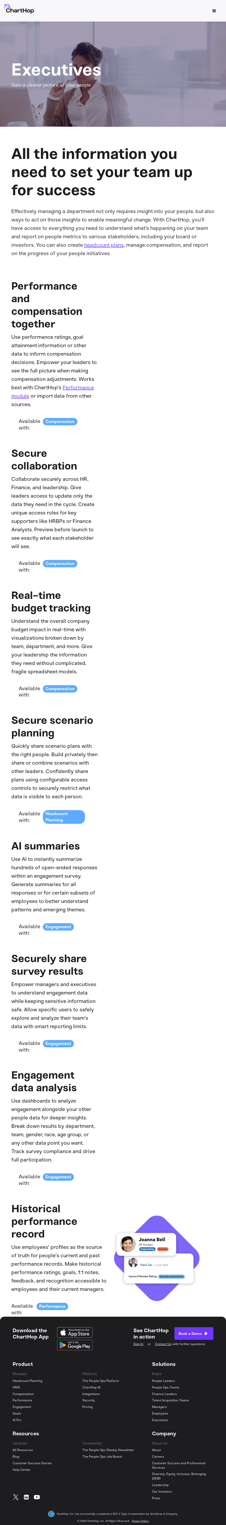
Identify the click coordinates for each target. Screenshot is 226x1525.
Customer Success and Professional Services (178, 1465)
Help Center (22, 1470)
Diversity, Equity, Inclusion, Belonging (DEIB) (179, 1476)
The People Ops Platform (100, 1381)
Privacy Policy (140, 1521)
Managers (159, 1407)
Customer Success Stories (32, 1463)
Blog (16, 1456)
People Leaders (163, 1381)
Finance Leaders (164, 1394)
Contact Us (163, 1344)
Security (88, 1400)
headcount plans (104, 245)
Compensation (60, 421)
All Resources (23, 1450)
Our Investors (162, 1491)
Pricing (87, 1407)
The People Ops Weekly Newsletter (108, 1450)
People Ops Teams (165, 1387)
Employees (160, 1413)
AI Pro (17, 1420)
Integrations (91, 1394)
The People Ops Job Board (102, 1456)
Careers (158, 1456)
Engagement (58, 926)
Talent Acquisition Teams (170, 1400)
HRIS (16, 1387)
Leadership (160, 1485)
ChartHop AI (91, 1387)
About (156, 1450)
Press (156, 1498)
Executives (160, 1420)
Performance (52, 1306)
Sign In (138, 1344)
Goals (17, 1413)
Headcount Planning (27, 1381)
